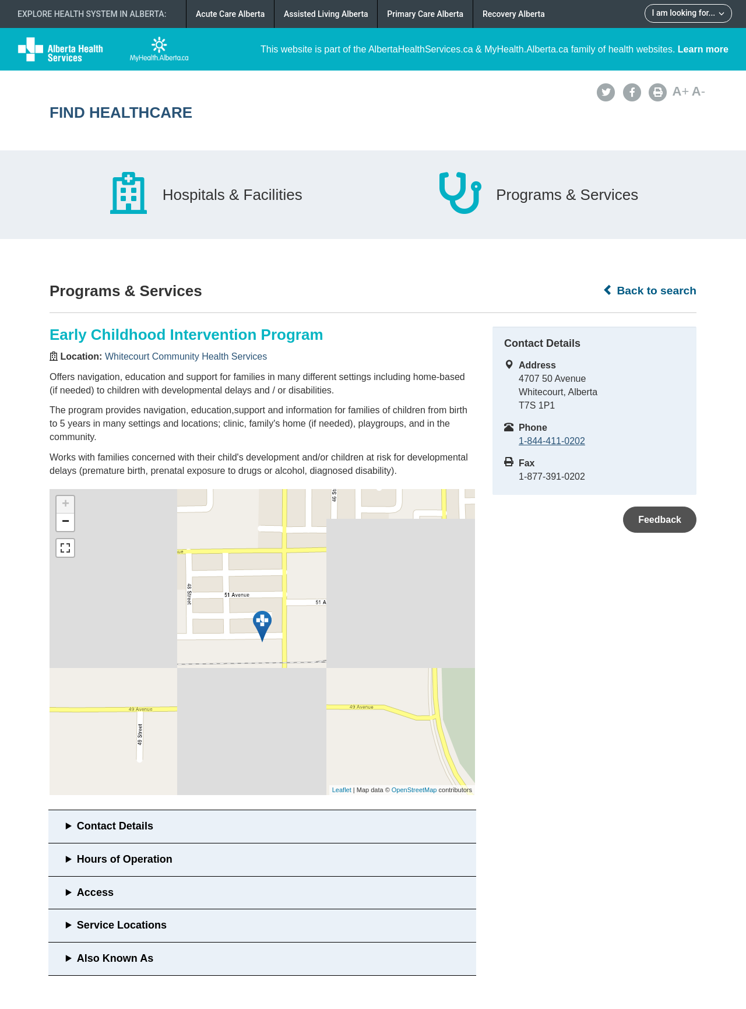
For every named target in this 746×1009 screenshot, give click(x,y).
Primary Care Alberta (425, 14)
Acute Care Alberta (230, 14)
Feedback (659, 520)
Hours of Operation (125, 859)
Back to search (649, 290)
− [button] (65, 522)
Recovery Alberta (514, 14)
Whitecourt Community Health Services (186, 356)
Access (95, 892)
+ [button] (65, 505)
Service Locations (122, 925)
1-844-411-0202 (552, 441)
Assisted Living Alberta (326, 14)
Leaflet (341, 789)
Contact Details (115, 826)
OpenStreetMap (414, 789)
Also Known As (115, 958)
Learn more (703, 49)
